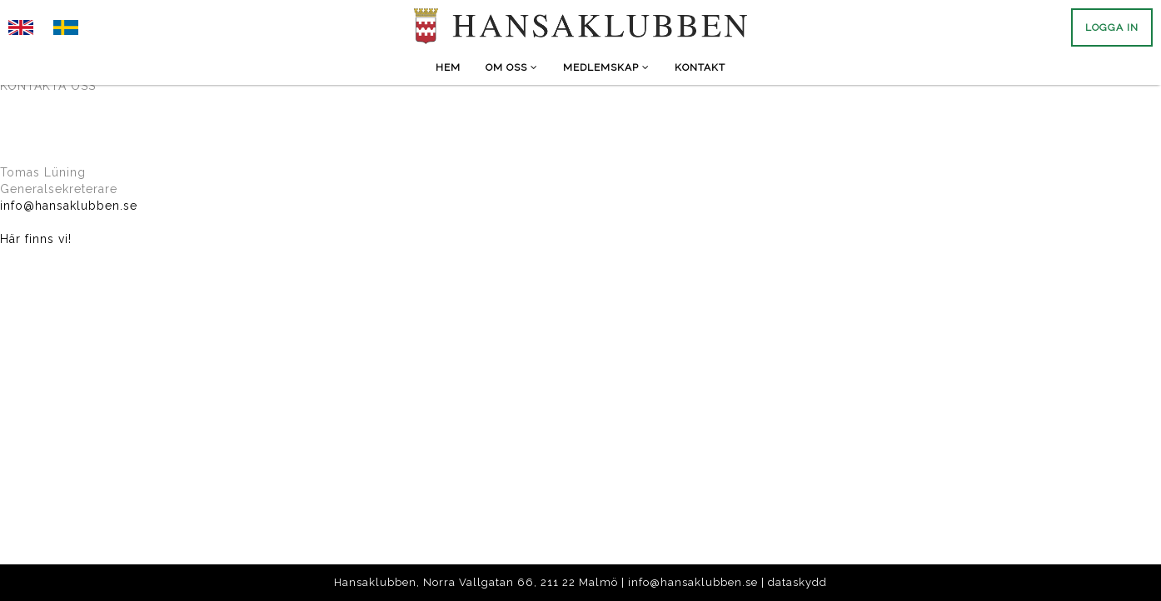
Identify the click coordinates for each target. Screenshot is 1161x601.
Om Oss (512, 67)
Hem (448, 67)
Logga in (1112, 27)
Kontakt (700, 67)
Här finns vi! (36, 239)
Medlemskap (606, 67)
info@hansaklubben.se (68, 205)
